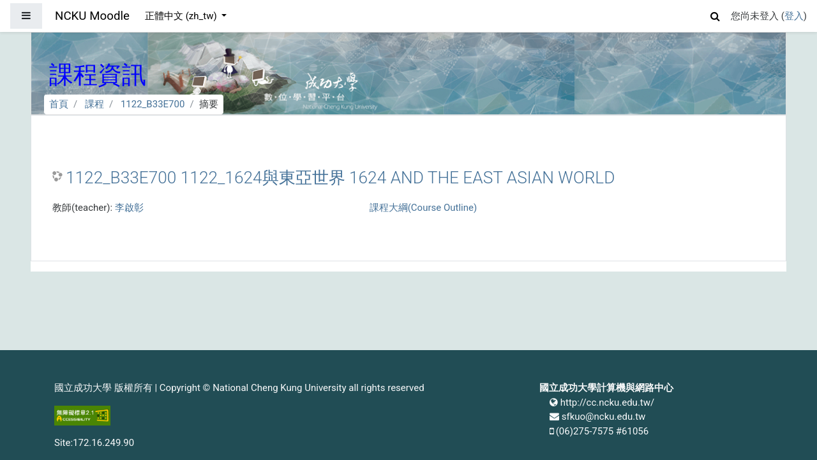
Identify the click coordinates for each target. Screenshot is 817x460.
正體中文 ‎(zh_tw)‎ (182, 16)
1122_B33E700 (153, 104)
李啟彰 (129, 207)
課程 (94, 104)
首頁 (58, 104)
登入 (794, 16)
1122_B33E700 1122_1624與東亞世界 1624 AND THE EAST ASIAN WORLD (340, 177)
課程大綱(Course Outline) (423, 207)
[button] (715, 14)
